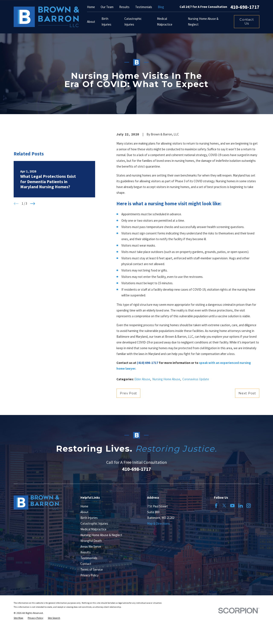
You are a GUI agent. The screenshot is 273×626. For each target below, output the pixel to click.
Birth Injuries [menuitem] (106, 21)
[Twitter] (224, 505)
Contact (85, 564)
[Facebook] (216, 505)
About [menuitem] (91, 22)
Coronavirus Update (195, 379)
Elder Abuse (142, 379)
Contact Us (247, 21)
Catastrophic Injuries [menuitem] (133, 21)
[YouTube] (232, 505)
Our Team (107, 7)
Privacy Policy (89, 575)
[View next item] (32, 203)
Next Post (247, 393)
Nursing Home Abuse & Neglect (101, 535)
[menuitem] (18, 618)
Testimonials (143, 7)
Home (91, 7)
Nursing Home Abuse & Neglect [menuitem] (203, 21)
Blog (161, 7)
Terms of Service (91, 569)
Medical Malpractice (93, 529)
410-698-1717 (244, 6)
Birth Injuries (89, 518)
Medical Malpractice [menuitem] (164, 21)
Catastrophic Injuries (94, 523)
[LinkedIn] (240, 505)
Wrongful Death (91, 541)
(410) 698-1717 (147, 363)
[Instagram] (248, 505)
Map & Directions (158, 523)
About (84, 512)
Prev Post (128, 393)
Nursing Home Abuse (166, 379)
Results (124, 7)
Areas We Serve (90, 546)
